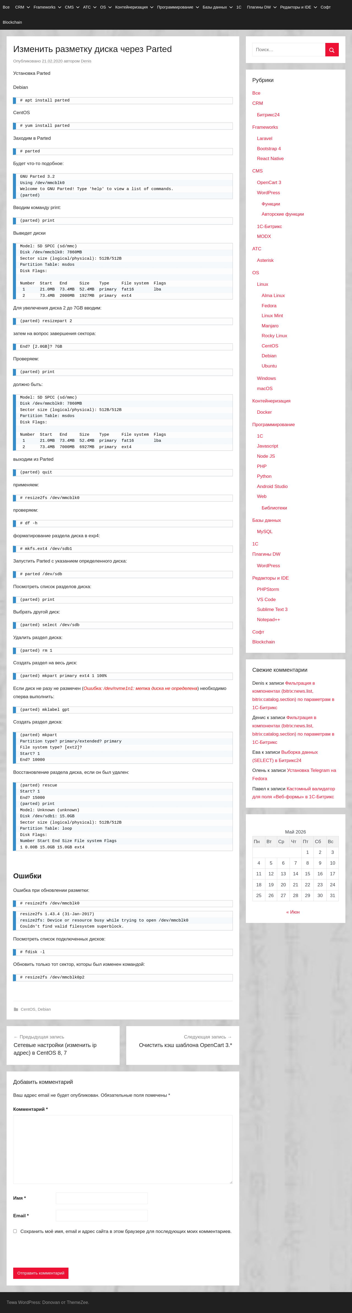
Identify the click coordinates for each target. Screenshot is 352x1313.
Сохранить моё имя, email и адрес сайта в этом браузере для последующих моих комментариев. (126, 1231)
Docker (264, 412)
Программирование (178, 7)
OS (106, 7)
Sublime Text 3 (272, 609)
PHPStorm (268, 589)
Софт (326, 7)
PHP (262, 466)
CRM (22, 7)
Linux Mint (272, 315)
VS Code (266, 599)
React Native (270, 158)
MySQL (265, 531)
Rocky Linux (274, 335)
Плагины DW (262, 7)
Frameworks (47, 7)
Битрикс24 (268, 114)
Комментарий (30, 1109)
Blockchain (12, 22)
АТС (90, 7)
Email (21, 1215)
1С (239, 7)
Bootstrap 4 (269, 148)
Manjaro (270, 325)
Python (264, 476)
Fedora (269, 305)
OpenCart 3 (269, 182)
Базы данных (218, 7)
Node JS (266, 456)
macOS (265, 388)
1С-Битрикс (269, 226)
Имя (19, 1198)
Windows (266, 378)
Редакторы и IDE (298, 7)
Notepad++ (268, 619)
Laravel (265, 138)
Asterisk (265, 260)
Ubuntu (269, 366)
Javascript (267, 446)
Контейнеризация (134, 7)
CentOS (28, 1009)
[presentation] (55, 1252)
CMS (72, 7)
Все (6, 7)
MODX (264, 236)
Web (262, 496)
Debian (44, 1009)
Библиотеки (274, 508)
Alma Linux (273, 295)
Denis (86, 61)
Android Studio (272, 486)
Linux (262, 284)
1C (260, 436)
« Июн (293, 912)
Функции (271, 204)
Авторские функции (283, 214)
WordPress (268, 192)
